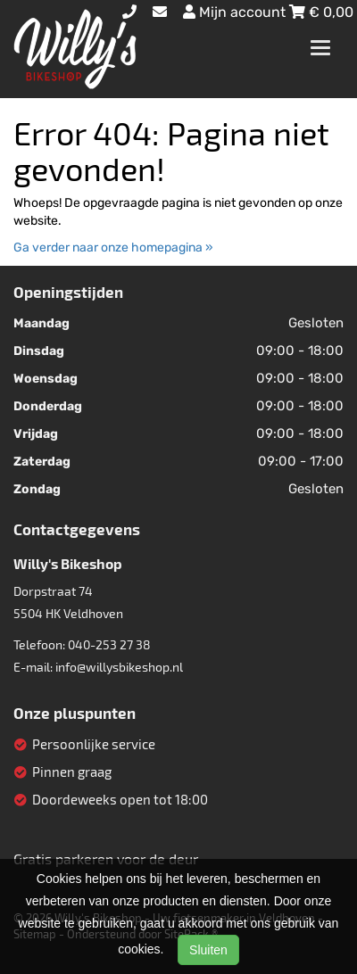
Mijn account (236, 12)
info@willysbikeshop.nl (119, 666)
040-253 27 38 (109, 644)
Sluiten (208, 950)
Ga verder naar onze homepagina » (113, 247)
